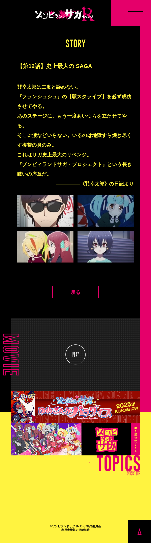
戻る (76, 292)
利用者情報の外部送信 (75, 529)
